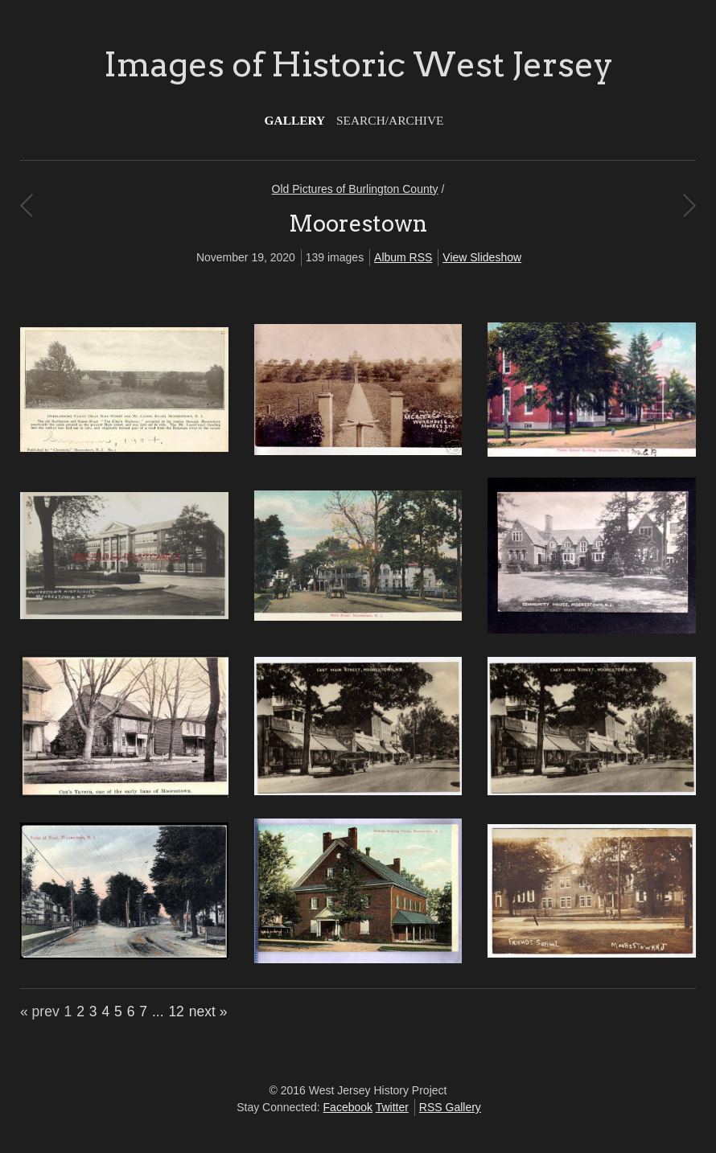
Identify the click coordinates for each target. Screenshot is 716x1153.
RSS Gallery (450, 1107)
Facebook (347, 1107)
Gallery (295, 120)
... (158, 1011)
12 (175, 1011)
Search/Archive (389, 120)
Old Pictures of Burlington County (355, 189)
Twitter (392, 1107)
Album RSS (403, 257)
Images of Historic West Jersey (358, 64)
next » (208, 1011)
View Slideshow (481, 257)
